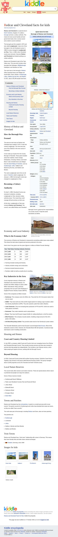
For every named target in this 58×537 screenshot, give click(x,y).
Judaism (45, 188)
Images (28, 12)
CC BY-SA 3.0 (20, 530)
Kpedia (39, 12)
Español (44, 12)
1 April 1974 (42, 126)
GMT (45, 194)
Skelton (24, 76)
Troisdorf (9, 442)
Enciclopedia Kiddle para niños (39, 533)
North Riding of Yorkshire (15, 163)
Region (32, 117)
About (16, 533)
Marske (31, 291)
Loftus (5, 76)
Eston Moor (8, 395)
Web (25, 12)
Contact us (27, 533)
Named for (32, 131)
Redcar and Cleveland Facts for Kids (14, 516)
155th (41, 151)
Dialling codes (33, 201)
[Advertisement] (29, 18)
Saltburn (46, 46)
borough (49, 36)
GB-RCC (42, 204)
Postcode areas (34, 199)
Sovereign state (34, 113)
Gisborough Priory (45, 62)
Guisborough (22, 74)
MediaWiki (44, 531)
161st (41, 158)
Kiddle (5, 533)
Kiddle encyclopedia (18, 511)
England (42, 115)
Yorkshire (10, 175)
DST (37, 197)
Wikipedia (23, 531)
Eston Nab (37, 46)
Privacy (21, 533)
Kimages (34, 12)
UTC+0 (41, 194)
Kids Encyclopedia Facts (9, 27)
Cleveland (48, 131)
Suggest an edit (44, 519)
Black (44, 171)
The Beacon (36, 62)
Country (32, 115)
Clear (52, 9)
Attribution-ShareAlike (19, 513)
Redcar (41, 131)
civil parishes (24, 404)
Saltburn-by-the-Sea (13, 76)
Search (55, 8)
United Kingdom (43, 113)
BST (45, 197)
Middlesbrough (22, 65)
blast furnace (41, 325)
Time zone (32, 194)
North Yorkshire (43, 120)
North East (42, 117)
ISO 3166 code (33, 204)
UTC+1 (41, 197)
